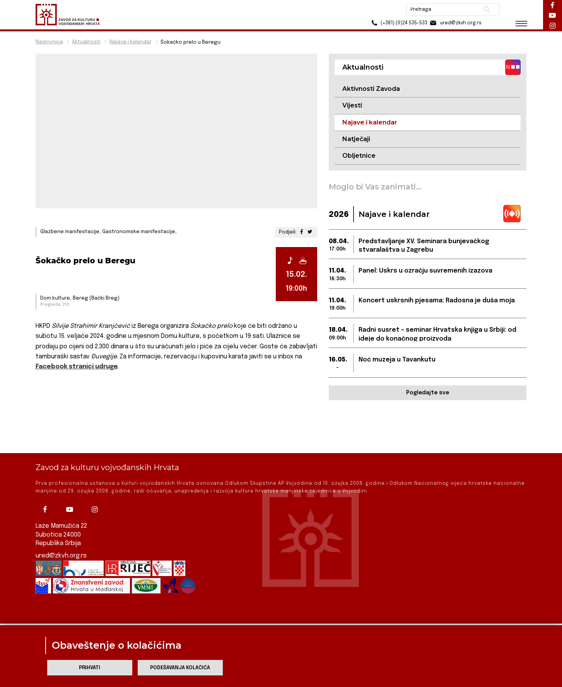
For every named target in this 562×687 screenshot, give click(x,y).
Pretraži (486, 9)
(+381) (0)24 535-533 (397, 23)
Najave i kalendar (130, 41)
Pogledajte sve (427, 392)
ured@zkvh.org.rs (61, 530)
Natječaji (356, 139)
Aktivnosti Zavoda (371, 88)
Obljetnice (359, 155)
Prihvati (89, 667)
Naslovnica (49, 41)
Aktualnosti (86, 41)
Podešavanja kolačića (180, 667)
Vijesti (352, 105)
